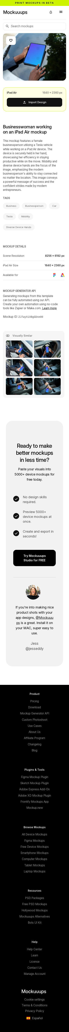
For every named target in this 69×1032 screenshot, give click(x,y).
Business (11, 205)
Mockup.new (34, 807)
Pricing (34, 701)
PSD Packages (34, 898)
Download (34, 707)
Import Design (34, 102)
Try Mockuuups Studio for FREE (34, 558)
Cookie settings (34, 999)
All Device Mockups (34, 834)
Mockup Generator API (34, 713)
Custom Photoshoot (34, 719)
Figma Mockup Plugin (34, 777)
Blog (34, 750)
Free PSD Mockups (34, 904)
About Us (34, 731)
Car (54, 205)
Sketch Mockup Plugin (34, 783)
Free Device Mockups (34, 846)
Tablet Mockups (34, 865)
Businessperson (34, 205)
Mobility (25, 216)
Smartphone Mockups (34, 852)
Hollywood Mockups (35, 910)
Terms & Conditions (34, 1005)
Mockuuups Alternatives (34, 916)
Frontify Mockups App (34, 801)
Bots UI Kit (34, 922)
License (34, 961)
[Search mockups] (34, 26)
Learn (34, 955)
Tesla (9, 216)
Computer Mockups (34, 859)
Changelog (34, 744)
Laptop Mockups (34, 871)
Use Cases (35, 725)
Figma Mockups (34, 840)
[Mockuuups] (23, 12)
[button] (51, 12)
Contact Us (34, 967)
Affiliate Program (34, 738)
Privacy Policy (34, 1010)
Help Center (34, 949)
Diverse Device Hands (18, 227)
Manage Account (34, 973)
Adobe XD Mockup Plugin (34, 795)
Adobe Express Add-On (34, 789)
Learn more (49, 308)
